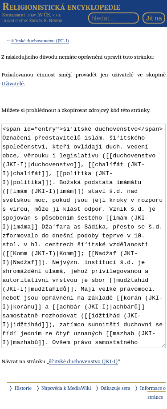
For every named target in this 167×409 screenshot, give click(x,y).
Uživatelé (12, 83)
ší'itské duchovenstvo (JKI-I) (40, 41)
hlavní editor (14, 21)
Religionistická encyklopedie (61, 6)
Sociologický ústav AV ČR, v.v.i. (31, 15)
